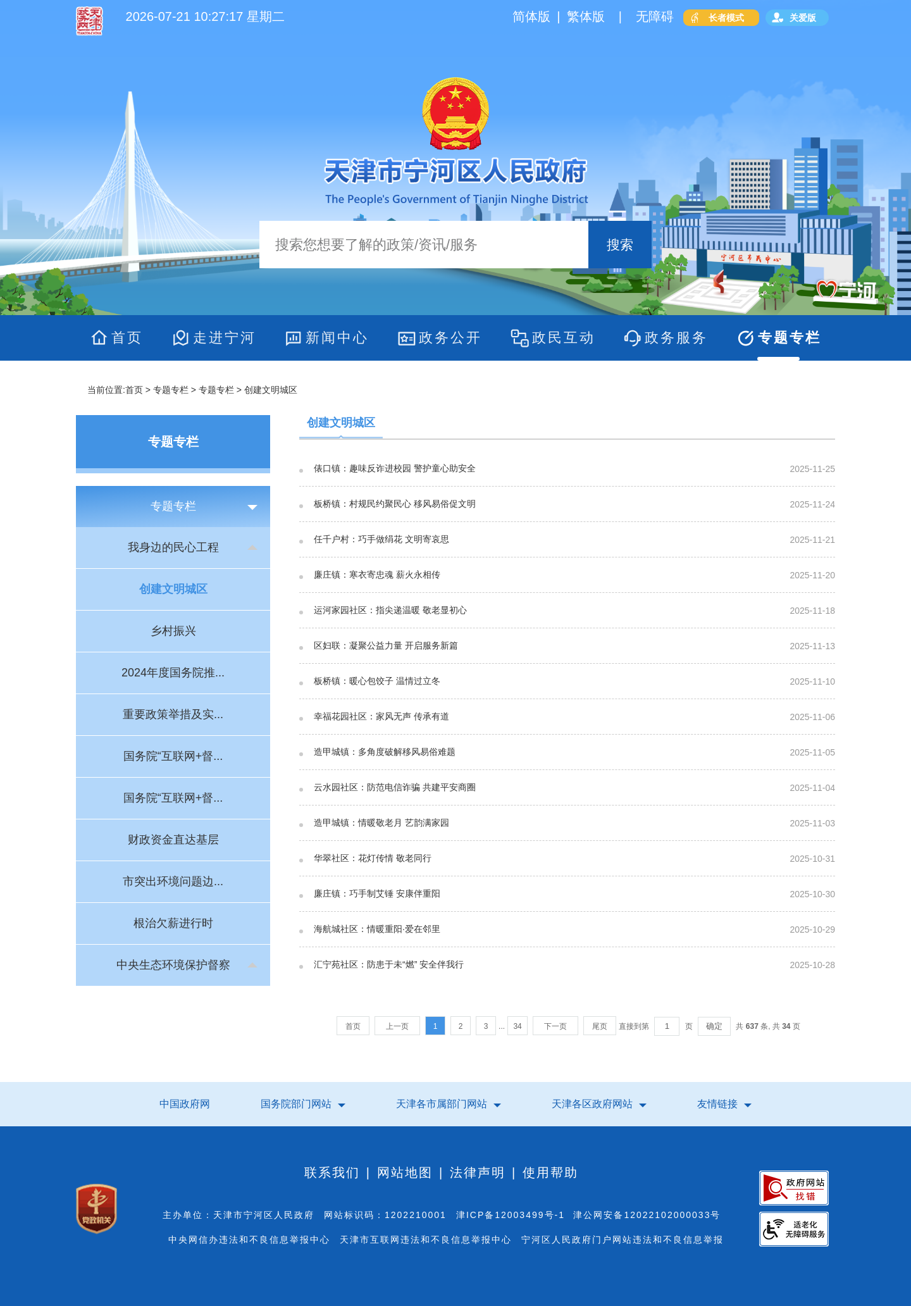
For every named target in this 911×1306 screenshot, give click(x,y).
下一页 (555, 1026)
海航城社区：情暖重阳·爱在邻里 (377, 929)
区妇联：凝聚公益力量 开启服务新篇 (386, 645)
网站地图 (405, 1172)
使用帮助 (550, 1172)
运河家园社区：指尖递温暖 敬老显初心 (390, 610)
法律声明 (477, 1172)
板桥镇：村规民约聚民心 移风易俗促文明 (395, 504)
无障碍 (655, 16)
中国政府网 (184, 1103)
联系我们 (332, 1172)
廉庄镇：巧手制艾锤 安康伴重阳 (377, 893)
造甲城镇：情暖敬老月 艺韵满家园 (381, 823)
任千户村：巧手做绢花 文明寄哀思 (381, 539)
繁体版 (586, 16)
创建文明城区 (341, 422)
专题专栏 (171, 390)
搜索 (620, 244)
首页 (134, 390)
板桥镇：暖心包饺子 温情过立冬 (377, 681)
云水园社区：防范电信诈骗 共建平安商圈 (395, 787)
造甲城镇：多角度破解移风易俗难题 (385, 752)
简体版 (531, 16)
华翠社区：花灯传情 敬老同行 (372, 858)
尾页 (599, 1026)
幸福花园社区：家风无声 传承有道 (381, 716)
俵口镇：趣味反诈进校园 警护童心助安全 (395, 468)
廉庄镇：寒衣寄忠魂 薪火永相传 (377, 574)
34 (517, 1026)
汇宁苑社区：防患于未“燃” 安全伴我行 (389, 964)
